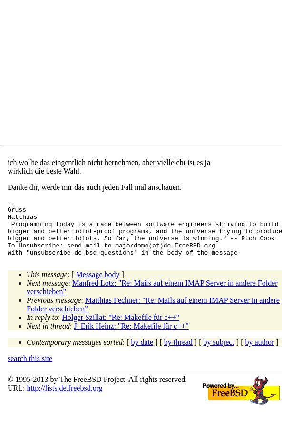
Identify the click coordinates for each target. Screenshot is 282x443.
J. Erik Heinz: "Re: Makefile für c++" (131, 337)
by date (142, 354)
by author (259, 354)
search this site (30, 370)
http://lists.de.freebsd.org (64, 399)
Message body (98, 286)
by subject (219, 354)
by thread (178, 354)
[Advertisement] (107, 74)
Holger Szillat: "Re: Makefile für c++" (121, 329)
